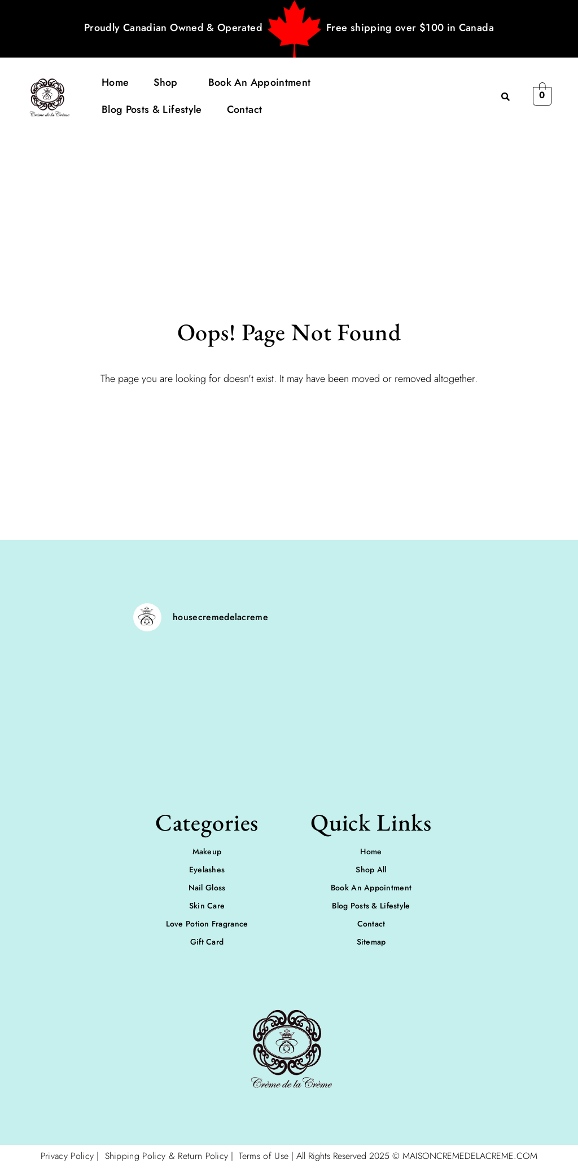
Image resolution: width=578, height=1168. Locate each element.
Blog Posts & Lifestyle (152, 109)
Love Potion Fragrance (207, 923)
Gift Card (207, 941)
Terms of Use (263, 1155)
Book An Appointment (259, 82)
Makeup (207, 851)
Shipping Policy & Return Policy (165, 1155)
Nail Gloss (207, 887)
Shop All (371, 869)
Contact (244, 109)
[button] (168, 82)
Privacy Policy (67, 1155)
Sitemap (371, 941)
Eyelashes (207, 869)
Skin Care (207, 905)
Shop (165, 82)
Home (115, 82)
